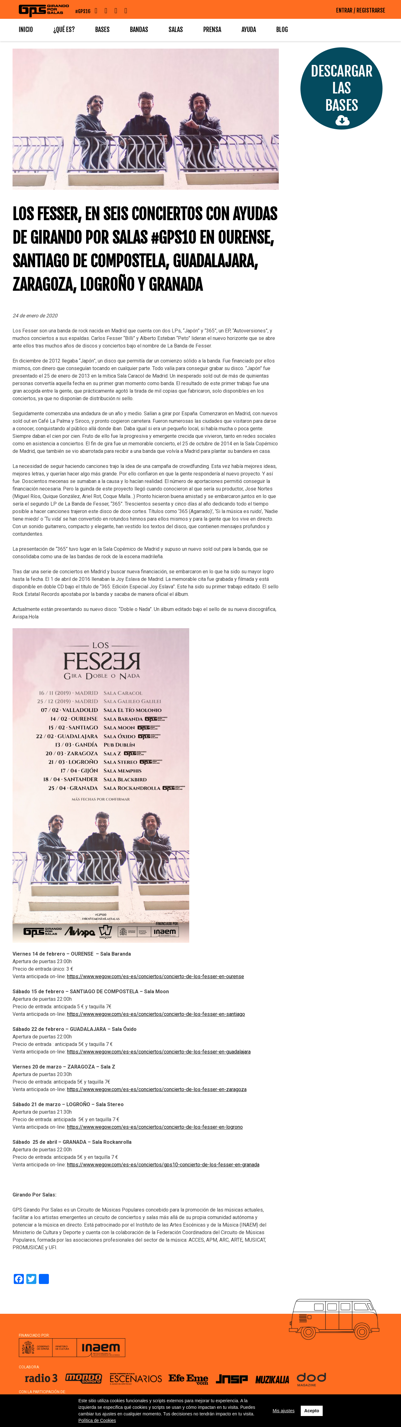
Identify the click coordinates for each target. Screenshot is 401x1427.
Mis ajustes (283, 1410)
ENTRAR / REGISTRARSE (360, 10)
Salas (176, 30)
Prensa (212, 30)
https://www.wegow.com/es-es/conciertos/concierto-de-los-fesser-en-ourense (155, 976)
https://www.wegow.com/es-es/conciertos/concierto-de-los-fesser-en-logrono (155, 1127)
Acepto (311, 1410)
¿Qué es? (64, 30)
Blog (282, 30)
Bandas (139, 30)
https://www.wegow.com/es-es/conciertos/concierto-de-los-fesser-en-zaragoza (157, 1089)
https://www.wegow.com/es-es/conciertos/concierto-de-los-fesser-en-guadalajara (159, 1052)
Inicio (26, 30)
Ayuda (249, 30)
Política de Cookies (97, 1420)
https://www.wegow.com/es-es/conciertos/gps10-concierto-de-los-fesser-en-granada (163, 1165)
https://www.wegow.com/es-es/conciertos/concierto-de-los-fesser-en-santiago (156, 1014)
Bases (102, 30)
